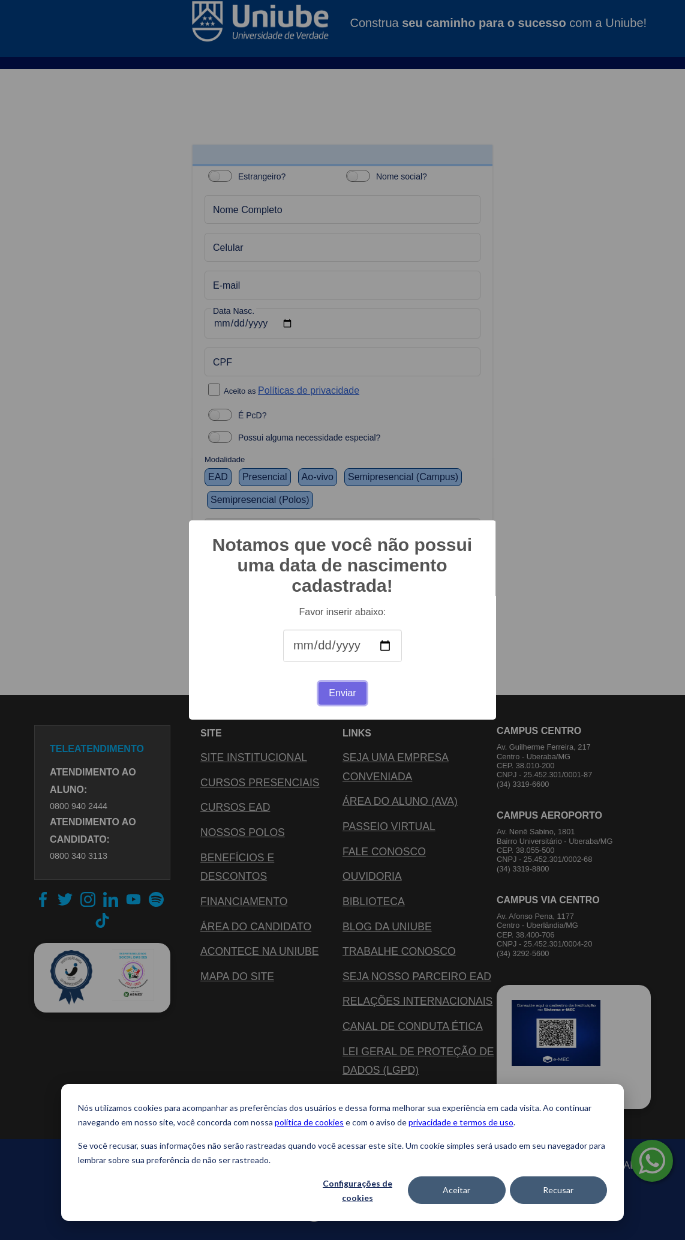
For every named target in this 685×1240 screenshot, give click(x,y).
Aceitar (456, 1190)
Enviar (342, 693)
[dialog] (342, 1152)
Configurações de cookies (357, 1190)
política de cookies (309, 1122)
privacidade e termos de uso (460, 1122)
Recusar (558, 1190)
